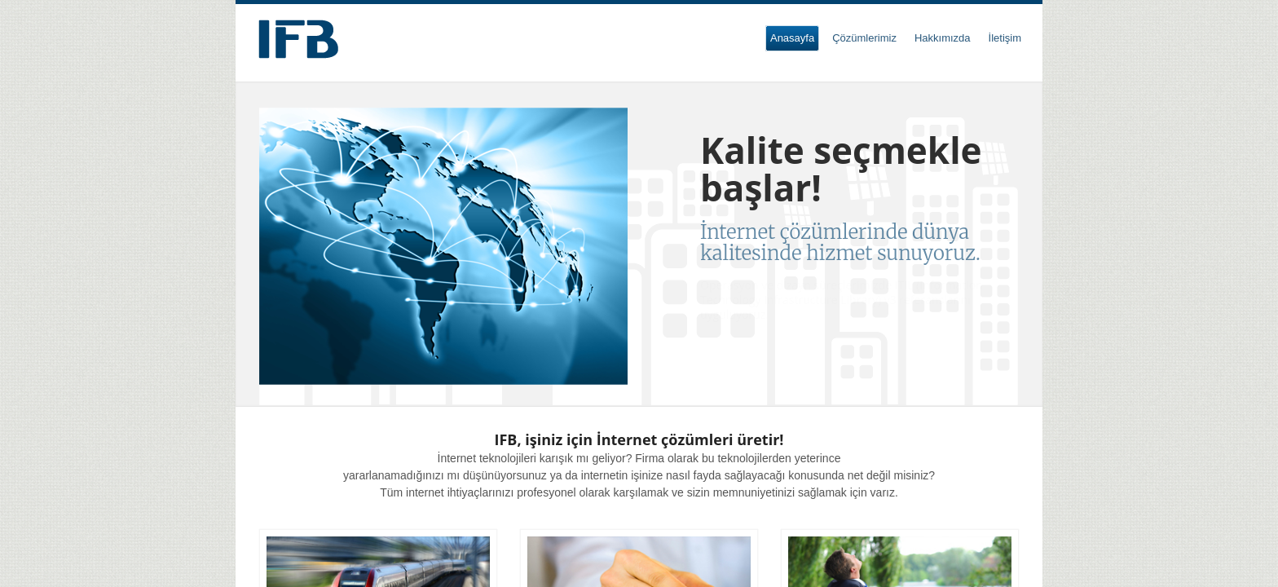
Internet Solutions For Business (297, 39)
